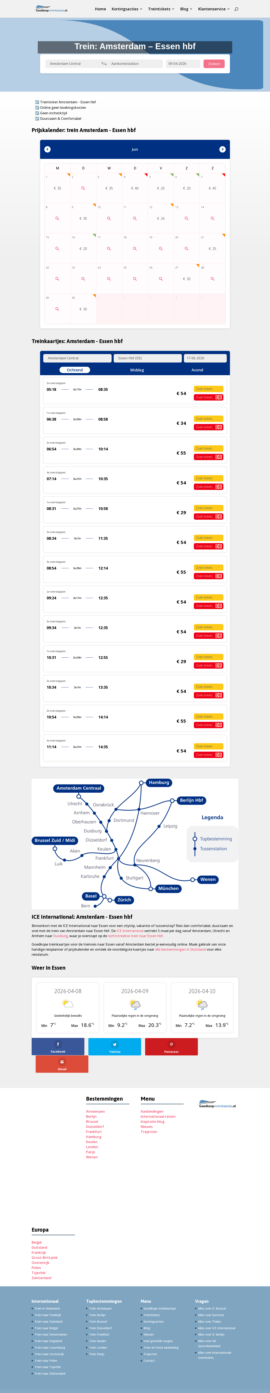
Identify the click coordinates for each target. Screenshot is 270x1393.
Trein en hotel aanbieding (161, 1330)
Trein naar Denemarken (51, 1317)
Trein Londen (98, 1330)
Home (100, 9)
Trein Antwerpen (100, 1291)
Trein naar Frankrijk (48, 1297)
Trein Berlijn (97, 1297)
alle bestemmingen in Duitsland (180, 949)
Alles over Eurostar (211, 1297)
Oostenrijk (40, 1245)
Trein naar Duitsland (48, 1304)
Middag (137, 369)
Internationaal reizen (158, 1099)
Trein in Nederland (47, 1291)
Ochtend (75, 369)
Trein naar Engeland (48, 1323)
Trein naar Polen (46, 1343)
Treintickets (159, 9)
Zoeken (214, 63)
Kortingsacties (125, 9)
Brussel (92, 1104)
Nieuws (147, 1109)
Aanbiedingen (152, 1094)
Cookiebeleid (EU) (66, 1377)
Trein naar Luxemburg (50, 1330)
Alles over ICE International (216, 1310)
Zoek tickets (204, 389)
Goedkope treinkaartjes (160, 1291)
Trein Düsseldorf (100, 1310)
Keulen (91, 1124)
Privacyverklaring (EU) (100, 1377)
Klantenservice (212, 9)
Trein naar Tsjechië (48, 1349)
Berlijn (91, 1099)
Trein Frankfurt (99, 1317)
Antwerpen (95, 1094)
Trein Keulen (97, 1323)
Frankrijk (39, 1235)
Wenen (92, 1139)
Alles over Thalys (209, 1304)
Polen (36, 1250)
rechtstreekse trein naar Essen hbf (135, 936)
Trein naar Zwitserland (50, 1356)
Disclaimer (145, 1377)
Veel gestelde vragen (158, 1323)
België (37, 1225)
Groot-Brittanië (45, 1240)
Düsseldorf (95, 1109)
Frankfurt (94, 1114)
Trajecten (149, 1114)
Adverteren (40, 1377)
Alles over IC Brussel (212, 1291)
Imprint (126, 1377)
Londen (92, 1129)
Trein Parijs (96, 1336)
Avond (197, 369)
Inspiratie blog (152, 1104)
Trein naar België (46, 1310)
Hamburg (93, 1119)
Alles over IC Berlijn (211, 1317)
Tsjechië (39, 1255)
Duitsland (39, 1230)
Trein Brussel (98, 1304)
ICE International (129, 930)
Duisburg (60, 936)
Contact (149, 1343)
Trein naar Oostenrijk (49, 1336)
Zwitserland (41, 1260)
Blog (184, 9)
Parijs (90, 1134)
